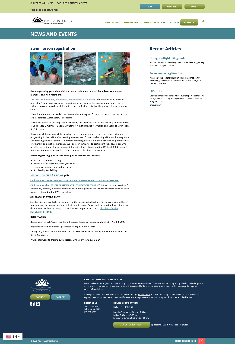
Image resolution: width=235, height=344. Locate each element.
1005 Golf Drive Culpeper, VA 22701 (92, 308)
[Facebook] (32, 303)
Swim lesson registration (166, 73)
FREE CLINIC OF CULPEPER (44, 9)
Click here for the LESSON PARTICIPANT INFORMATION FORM (63, 185)
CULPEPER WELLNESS (41, 3)
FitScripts (156, 91)
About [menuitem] (172, 22)
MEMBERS (172, 6)
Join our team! (144, 294)
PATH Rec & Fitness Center (72, 3)
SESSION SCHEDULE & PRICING (46, 175)
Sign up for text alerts (131, 324)
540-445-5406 (90, 311)
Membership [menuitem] (131, 22)
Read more (160, 105)
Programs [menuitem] (111, 22)
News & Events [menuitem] (153, 22)
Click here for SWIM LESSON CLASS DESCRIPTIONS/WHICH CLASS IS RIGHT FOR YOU (74, 180)
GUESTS (195, 6)
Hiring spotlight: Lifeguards (167, 58)
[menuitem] (201, 20)
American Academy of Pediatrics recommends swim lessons (65, 99)
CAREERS (60, 297)
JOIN (150, 6)
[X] (38, 303)
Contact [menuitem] (189, 22)
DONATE (40, 297)
